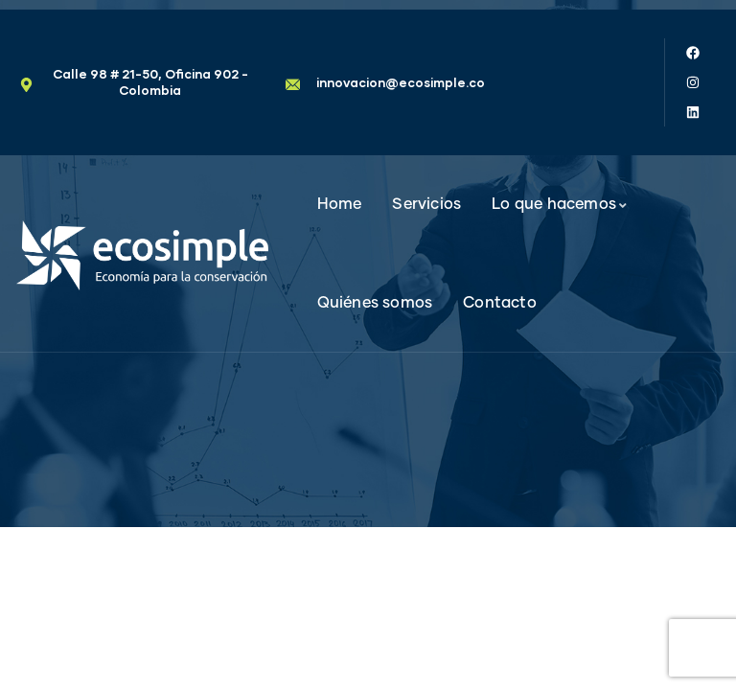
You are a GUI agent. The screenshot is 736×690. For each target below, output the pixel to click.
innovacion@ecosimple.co (400, 82)
